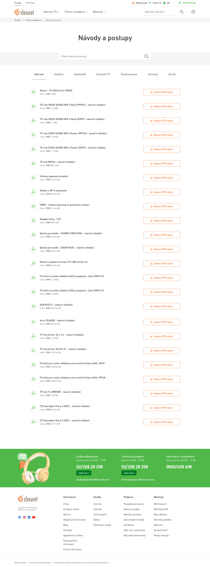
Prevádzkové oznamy (134, 503)
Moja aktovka (160, 514)
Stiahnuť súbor (161, 92)
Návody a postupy (53, 20)
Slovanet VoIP (160, 530)
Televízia (97, 509)
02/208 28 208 (187, 2)
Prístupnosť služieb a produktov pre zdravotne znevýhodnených (80, 562)
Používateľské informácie (70, 542)
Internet (97, 503)
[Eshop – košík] (193, 11)
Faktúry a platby (132, 509)
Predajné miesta (71, 509)
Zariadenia (129, 524)
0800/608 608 (179, 466)
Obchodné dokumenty (134, 535)
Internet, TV (51, 11)
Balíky (96, 519)
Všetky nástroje (161, 535)
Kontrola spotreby (162, 519)
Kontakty (67, 530)
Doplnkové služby (102, 524)
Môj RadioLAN (161, 509)
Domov (17, 20)
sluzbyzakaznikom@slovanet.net (92, 479)
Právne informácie (72, 549)
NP (166, 2)
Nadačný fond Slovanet (74, 519)
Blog (65, 524)
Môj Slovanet (139, 2)
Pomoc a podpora (76, 11)
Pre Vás (17, 2)
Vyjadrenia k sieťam (73, 535)
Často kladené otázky (134, 519)
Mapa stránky (20, 562)
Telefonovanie (100, 514)
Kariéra (67, 514)
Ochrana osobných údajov (40, 562)
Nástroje (99, 11)
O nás (66, 503)
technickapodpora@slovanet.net (137, 479)
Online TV (155, 2)
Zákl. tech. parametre (134, 530)
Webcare (158, 524)
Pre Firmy (30, 2)
